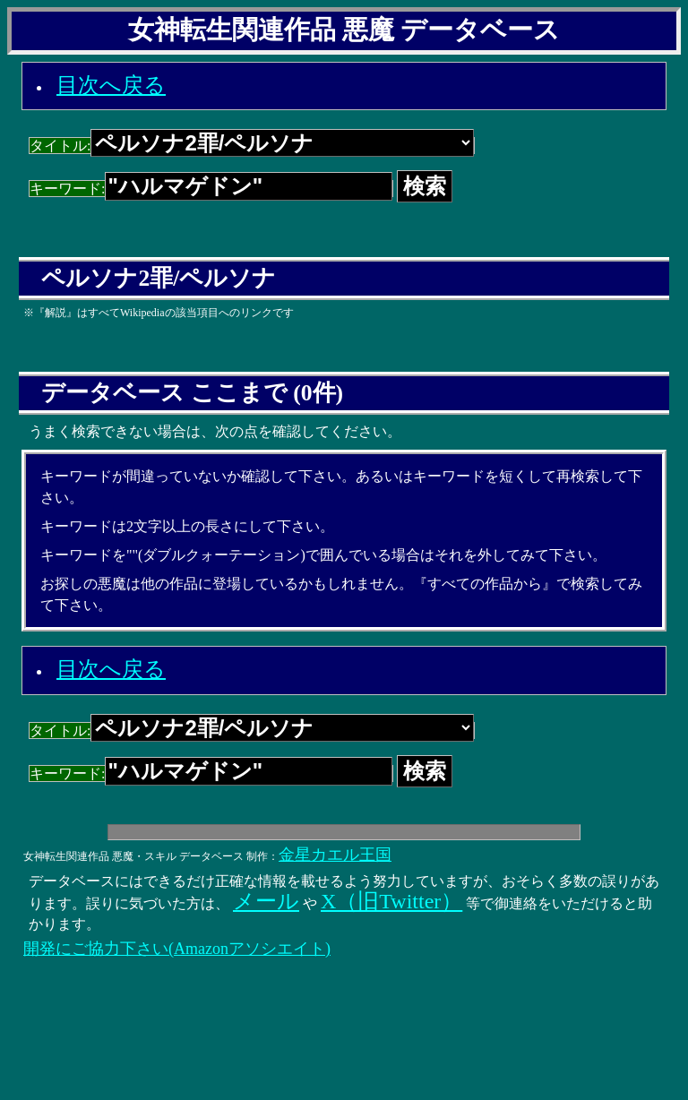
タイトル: (252, 145)
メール (266, 901)
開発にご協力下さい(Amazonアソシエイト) (177, 949)
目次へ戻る (111, 85)
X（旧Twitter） (391, 901)
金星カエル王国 (335, 855)
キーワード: (211, 188)
